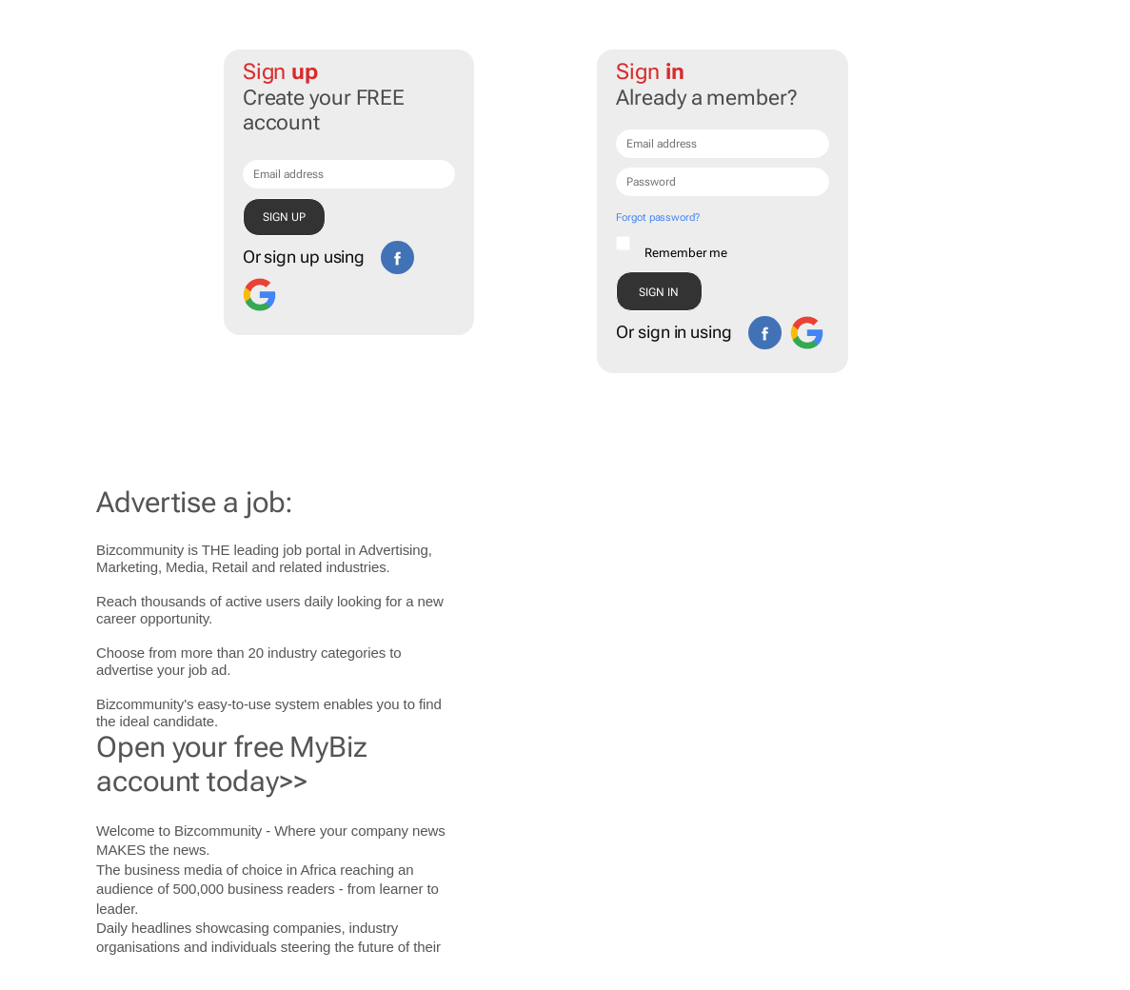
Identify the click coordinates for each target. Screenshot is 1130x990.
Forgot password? (657, 217)
